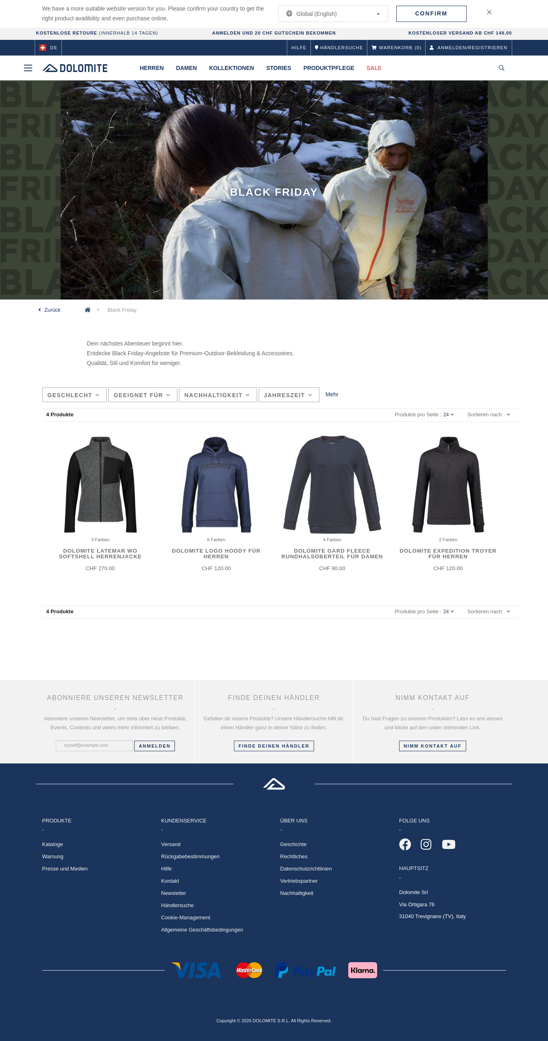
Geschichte (293, 844)
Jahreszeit (288, 395)
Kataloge (52, 844)
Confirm (431, 13)
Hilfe (298, 47)
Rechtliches (294, 856)
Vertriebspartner (299, 881)
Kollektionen (231, 68)
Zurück (52, 310)
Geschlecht (74, 395)
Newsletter (173, 893)
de (48, 47)
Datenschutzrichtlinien (306, 869)
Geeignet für (142, 395)
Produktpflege (328, 68)
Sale (374, 68)
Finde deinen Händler (273, 746)
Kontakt (170, 881)
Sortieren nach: (485, 414)
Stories (278, 68)
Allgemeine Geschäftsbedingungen (202, 930)
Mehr (331, 394)
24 (448, 415)
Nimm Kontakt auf (433, 746)
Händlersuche (177, 905)
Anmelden (154, 746)
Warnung (52, 856)
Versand (171, 844)
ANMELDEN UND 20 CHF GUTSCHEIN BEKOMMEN (274, 33)
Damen (186, 68)
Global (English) (332, 13)
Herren (152, 68)
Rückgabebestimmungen (190, 856)
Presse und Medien (65, 869)
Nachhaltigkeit (217, 395)
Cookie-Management (185, 917)
